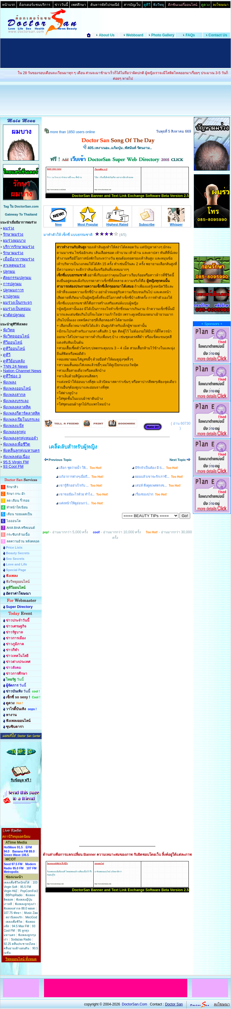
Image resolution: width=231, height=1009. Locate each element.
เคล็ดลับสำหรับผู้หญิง (73, 447)
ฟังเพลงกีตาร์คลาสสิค (21, 413)
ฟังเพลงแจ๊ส (13, 425)
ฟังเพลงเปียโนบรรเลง (21, 419)
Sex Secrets (15, 558)
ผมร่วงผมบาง (14, 240)
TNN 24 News (15, 366)
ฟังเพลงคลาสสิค (17, 407)
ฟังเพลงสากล (14, 394)
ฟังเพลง (9, 382)
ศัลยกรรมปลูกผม (17, 278)
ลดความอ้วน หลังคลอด (22, 541)
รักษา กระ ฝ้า (15, 493)
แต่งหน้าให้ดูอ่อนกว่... (81, 503)
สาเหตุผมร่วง (14, 265)
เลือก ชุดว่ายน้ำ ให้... (80, 468)
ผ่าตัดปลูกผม (14, 315)
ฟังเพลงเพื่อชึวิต (16, 444)
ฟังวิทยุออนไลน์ (16, 336)
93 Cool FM (13, 466)
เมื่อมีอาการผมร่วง (18, 259)
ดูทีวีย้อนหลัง (14, 361)
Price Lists (14, 547)
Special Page (16, 570)
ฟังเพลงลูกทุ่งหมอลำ (20, 438)
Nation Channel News (22, 371)
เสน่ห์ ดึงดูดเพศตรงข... (157, 485)
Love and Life (16, 564)
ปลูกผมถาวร (13, 290)
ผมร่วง (8, 228)
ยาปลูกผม (11, 296)
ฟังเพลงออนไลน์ (17, 388)
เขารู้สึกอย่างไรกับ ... (80, 485)
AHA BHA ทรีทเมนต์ (20, 527)
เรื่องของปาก (151, 494)
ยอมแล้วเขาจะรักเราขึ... (159, 476)
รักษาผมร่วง (13, 234)
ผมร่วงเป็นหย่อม (17, 309)
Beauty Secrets (18, 553)
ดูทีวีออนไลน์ (14, 348)
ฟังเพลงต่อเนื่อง (16, 456)
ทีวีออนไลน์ (12, 342)
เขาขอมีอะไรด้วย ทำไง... (83, 494)
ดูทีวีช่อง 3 (12, 376)
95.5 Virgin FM (15, 462)
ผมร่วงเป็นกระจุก (17, 302)
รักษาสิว (12, 487)
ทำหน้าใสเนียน (17, 507)
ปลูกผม (9, 271)
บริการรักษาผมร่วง (18, 246)
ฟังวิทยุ (9, 330)
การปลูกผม (12, 284)
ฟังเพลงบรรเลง (16, 401)
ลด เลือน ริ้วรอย (17, 500)
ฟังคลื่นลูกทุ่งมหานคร (21, 450)
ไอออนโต (13, 521)
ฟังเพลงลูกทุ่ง (14, 432)
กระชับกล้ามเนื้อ (18, 534)
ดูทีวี (6, 355)
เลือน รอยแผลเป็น (19, 514)
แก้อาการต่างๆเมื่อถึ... (81, 476)
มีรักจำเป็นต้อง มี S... (156, 468)
